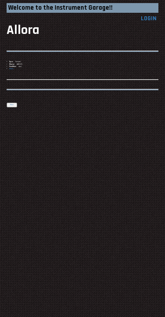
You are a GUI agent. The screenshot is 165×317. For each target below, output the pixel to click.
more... (12, 69)
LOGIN (149, 18)
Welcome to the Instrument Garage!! (60, 8)
